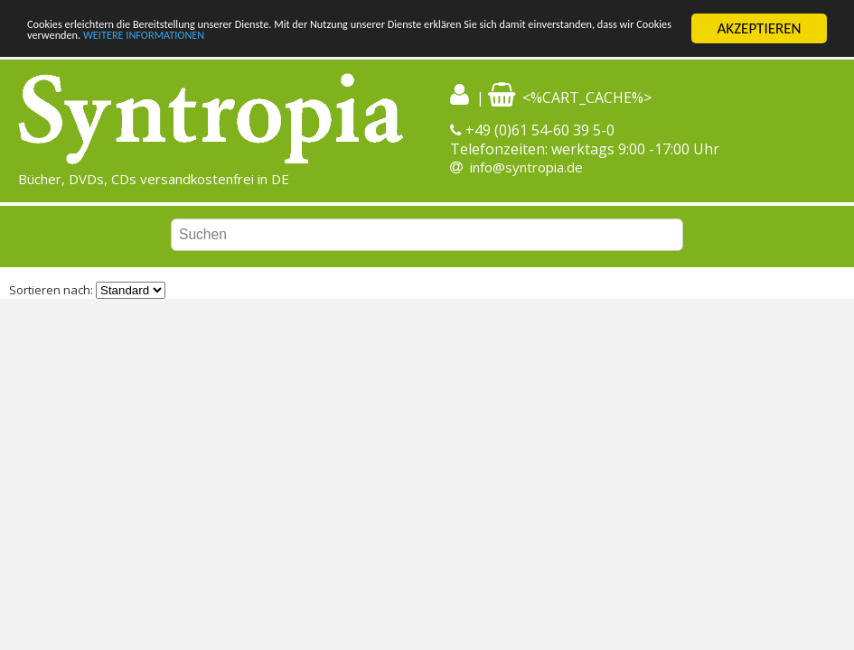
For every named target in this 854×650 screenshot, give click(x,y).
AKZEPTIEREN (759, 28)
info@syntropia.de (526, 167)
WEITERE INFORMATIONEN (431, 44)
